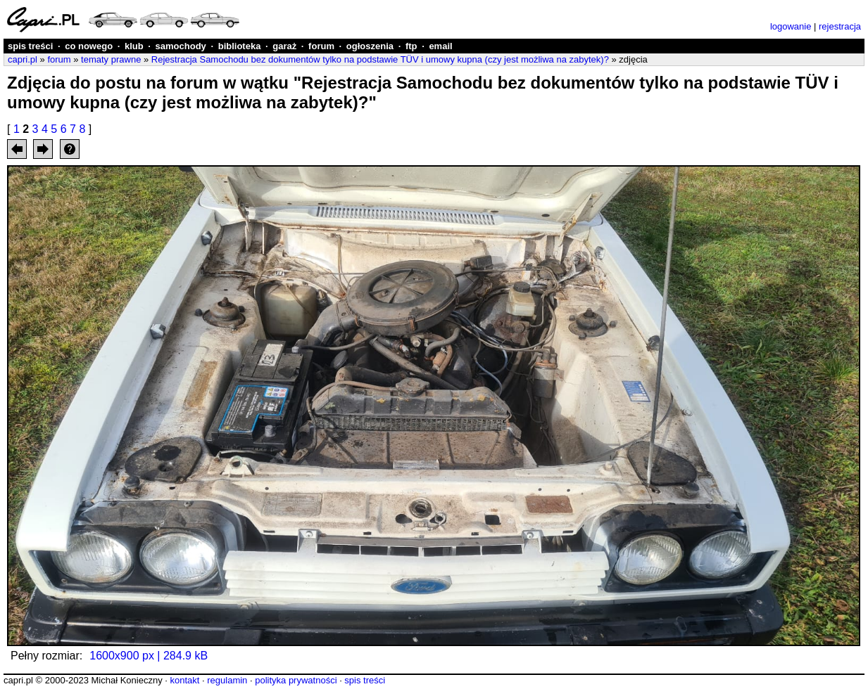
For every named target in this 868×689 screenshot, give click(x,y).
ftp (411, 46)
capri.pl (22, 59)
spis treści (30, 46)
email (440, 46)
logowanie (791, 26)
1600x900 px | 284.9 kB (148, 656)
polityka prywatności (295, 680)
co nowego (89, 46)
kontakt (184, 680)
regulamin (227, 680)
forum (321, 46)
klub (134, 46)
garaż (284, 46)
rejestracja (840, 26)
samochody (181, 46)
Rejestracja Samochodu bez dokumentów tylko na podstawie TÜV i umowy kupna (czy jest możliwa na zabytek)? (380, 59)
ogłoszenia (370, 46)
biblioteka (239, 46)
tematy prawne (111, 59)
